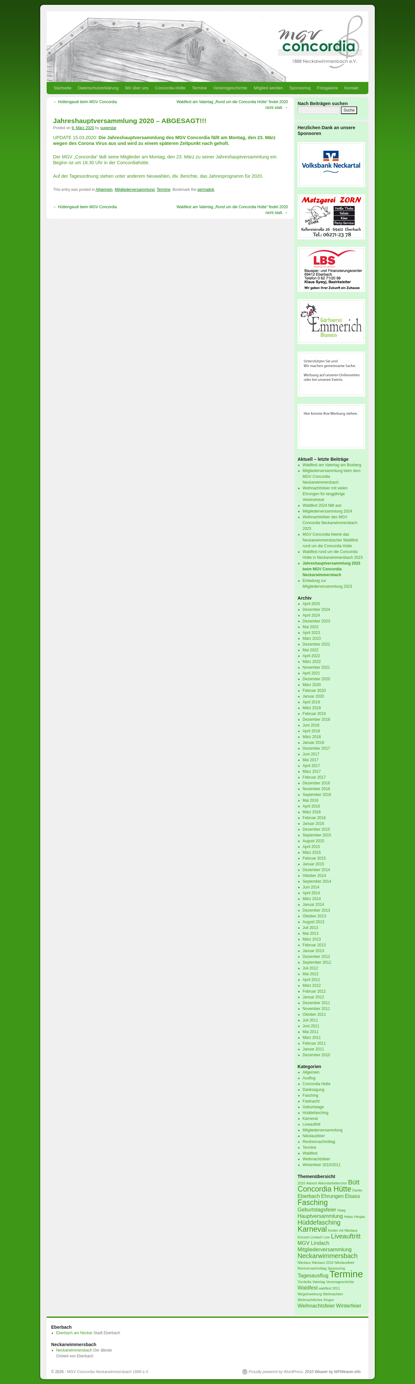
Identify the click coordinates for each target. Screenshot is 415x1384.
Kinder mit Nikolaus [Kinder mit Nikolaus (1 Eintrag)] (343, 1230)
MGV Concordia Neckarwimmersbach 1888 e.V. (108, 1372)
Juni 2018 (311, 725)
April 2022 (311, 656)
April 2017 (311, 765)
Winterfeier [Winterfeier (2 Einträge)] (349, 1305)
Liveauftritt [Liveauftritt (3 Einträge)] (346, 1236)
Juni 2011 (311, 1026)
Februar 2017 (314, 777)
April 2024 (311, 615)
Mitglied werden (268, 87)
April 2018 (311, 731)
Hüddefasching (315, 1113)
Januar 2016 (313, 823)
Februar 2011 (314, 1043)
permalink (206, 189)
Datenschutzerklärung (98, 87)
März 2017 (312, 771)
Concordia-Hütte (170, 87)
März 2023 (312, 638)
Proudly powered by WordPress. (276, 1372)
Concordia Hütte (317, 1084)
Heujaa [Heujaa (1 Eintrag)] (359, 1217)
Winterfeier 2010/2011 (322, 1165)
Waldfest (310, 1153)
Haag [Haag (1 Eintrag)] (341, 1210)
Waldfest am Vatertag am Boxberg (332, 465)
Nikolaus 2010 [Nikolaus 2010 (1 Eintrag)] (323, 1262)
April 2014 (311, 893)
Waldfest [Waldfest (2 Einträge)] (308, 1287)
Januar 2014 (313, 904)
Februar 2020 (314, 690)
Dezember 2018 (316, 719)
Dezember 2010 (316, 1055)
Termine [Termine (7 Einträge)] (346, 1274)
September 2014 (317, 881)
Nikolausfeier (314, 1136)
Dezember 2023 (316, 621)
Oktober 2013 (314, 916)
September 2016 (317, 794)
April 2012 (311, 980)
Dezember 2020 (316, 679)
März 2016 (312, 812)
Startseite (62, 87)
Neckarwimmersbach (74, 1350)
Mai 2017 (310, 760)
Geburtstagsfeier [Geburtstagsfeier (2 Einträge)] (317, 1209)
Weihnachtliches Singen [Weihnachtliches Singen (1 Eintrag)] (316, 1300)
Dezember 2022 (316, 644)
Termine (199, 87)
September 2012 (317, 962)
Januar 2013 (313, 951)
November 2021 (316, 667)
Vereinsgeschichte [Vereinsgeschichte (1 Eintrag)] (340, 1282)
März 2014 (312, 899)
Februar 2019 (314, 713)
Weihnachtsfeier (316, 1159)
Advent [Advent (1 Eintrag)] (311, 1183)
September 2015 (317, 835)
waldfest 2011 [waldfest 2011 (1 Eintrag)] (329, 1288)
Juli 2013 (310, 927)
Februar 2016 (314, 818)
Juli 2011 (310, 1020)
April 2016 (311, 806)
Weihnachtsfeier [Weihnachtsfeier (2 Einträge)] (316, 1305)
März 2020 (312, 685)
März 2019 (312, 708)
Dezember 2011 (316, 1003)
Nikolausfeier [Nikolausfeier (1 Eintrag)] (345, 1262)
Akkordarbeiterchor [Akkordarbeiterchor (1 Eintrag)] (332, 1183)
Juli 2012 (310, 968)
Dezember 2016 (316, 783)
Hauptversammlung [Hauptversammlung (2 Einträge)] (320, 1216)
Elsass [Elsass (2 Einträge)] (352, 1196)
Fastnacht (311, 1101)
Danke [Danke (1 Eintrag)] (357, 1190)
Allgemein (104, 189)
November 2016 (316, 789)
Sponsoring (300, 87)
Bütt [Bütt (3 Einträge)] (354, 1182)
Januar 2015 (313, 864)
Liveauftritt (311, 1124)
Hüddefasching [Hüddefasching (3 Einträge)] (319, 1222)
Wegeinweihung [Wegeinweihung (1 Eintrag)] (310, 1294)
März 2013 (312, 939)
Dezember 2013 (316, 910)
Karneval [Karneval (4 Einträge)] (312, 1229)
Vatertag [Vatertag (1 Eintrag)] (318, 1282)
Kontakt (351, 87)
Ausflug (309, 1078)
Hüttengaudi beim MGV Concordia (85, 102)
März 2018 (312, 737)
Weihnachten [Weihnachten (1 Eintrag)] (333, 1294)
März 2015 (312, 852)
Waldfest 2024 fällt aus (322, 505)
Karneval (310, 1118)
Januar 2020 (313, 696)
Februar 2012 (314, 991)
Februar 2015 (314, 858)
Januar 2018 (313, 742)
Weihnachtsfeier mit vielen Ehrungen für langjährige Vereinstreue (325, 494)
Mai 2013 (310, 933)
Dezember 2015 (316, 829)
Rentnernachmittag (319, 1141)
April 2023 (311, 632)
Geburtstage (313, 1107)
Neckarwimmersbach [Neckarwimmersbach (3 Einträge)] (328, 1255)
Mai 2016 (310, 800)
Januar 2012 (313, 997)
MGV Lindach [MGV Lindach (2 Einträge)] (313, 1243)
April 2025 (311, 604)
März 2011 (312, 1037)
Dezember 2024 (316, 609)
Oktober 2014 (314, 875)
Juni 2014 (311, 887)
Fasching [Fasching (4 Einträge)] (313, 1202)
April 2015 (311, 846)
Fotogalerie (327, 87)
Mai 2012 (310, 974)
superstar (108, 128)
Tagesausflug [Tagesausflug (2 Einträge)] (313, 1275)
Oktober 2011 (314, 1014)
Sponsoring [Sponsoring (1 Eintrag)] (336, 1268)
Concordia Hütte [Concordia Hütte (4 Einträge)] (324, 1189)
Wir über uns (137, 87)
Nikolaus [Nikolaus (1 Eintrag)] (304, 1262)
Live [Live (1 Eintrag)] (327, 1237)
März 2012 (312, 985)
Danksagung (313, 1089)
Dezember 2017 (316, 748)
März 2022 (312, 661)
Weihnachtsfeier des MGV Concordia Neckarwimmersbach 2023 (330, 523)
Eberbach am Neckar (74, 1333)
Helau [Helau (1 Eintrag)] (348, 1217)
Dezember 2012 (316, 956)
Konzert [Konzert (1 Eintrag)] (303, 1237)
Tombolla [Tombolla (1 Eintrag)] (304, 1282)
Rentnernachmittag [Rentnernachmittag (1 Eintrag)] (312, 1268)
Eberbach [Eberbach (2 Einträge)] (309, 1196)
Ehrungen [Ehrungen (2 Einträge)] (332, 1196)
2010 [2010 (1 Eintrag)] (301, 1183)
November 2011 (316, 1008)
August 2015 (313, 841)
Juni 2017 (311, 754)
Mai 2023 (310, 627)
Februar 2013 (314, 945)
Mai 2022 (310, 650)
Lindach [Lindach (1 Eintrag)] (316, 1237)
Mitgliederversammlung (134, 189)
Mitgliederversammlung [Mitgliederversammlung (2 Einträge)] (325, 1249)
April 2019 (311, 702)
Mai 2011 (310, 1032)
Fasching (310, 1095)
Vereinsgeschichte (230, 87)
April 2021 (311, 673)
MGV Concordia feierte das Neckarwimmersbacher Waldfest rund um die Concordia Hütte (330, 540)
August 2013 (313, 922)
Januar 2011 (313, 1049)
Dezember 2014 (316, 870)
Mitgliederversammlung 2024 (327, 511)
